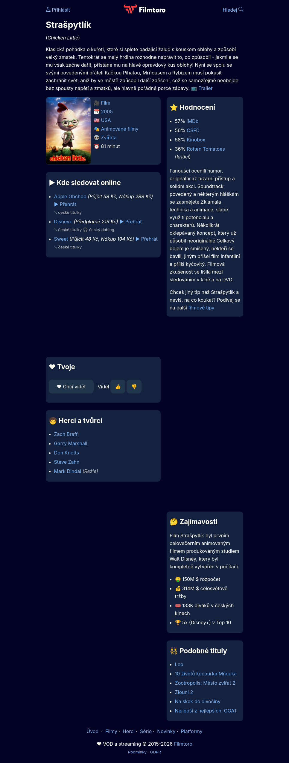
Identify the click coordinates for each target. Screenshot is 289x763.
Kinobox (196, 140)
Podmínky (137, 752)
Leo (179, 664)
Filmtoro (183, 744)
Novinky (166, 731)
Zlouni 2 (184, 692)
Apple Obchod (70, 196)
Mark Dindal (67, 471)
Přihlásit (58, 10)
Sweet (61, 239)
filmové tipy (201, 308)
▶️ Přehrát (65, 204)
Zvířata (109, 138)
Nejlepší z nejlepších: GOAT (206, 711)
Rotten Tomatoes (206, 149)
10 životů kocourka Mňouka (206, 674)
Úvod (93, 731)
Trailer (205, 88)
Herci (129, 731)
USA (106, 120)
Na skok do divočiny (197, 701)
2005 (107, 112)
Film (105, 103)
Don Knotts (66, 453)
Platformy (192, 731)
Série (146, 731)
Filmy (111, 731)
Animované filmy (120, 129)
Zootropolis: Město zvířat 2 (205, 683)
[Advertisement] (101, 307)
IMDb (192, 121)
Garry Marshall (70, 443)
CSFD (193, 130)
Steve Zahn (67, 462)
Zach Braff (66, 434)
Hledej (233, 10)
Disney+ (63, 222)
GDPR (155, 752)
